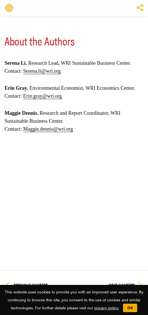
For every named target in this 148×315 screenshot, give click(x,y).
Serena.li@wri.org (42, 71)
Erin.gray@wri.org (42, 96)
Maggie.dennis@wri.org (48, 129)
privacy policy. (106, 307)
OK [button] (130, 307)
